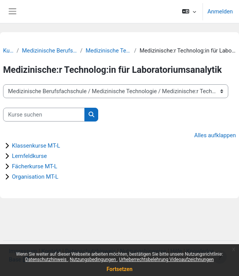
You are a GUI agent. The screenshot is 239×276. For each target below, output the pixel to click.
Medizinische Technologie (108, 50)
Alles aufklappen (215, 135)
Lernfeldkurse (29, 156)
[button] (189, 11)
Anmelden (220, 11)
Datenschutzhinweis (46, 259)
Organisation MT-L (35, 176)
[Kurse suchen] (44, 115)
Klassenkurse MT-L (36, 145)
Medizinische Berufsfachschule (49, 50)
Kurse (8, 50)
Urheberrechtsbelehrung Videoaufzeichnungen (166, 259)
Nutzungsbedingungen (93, 259)
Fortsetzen (120, 269)
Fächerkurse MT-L (34, 166)
